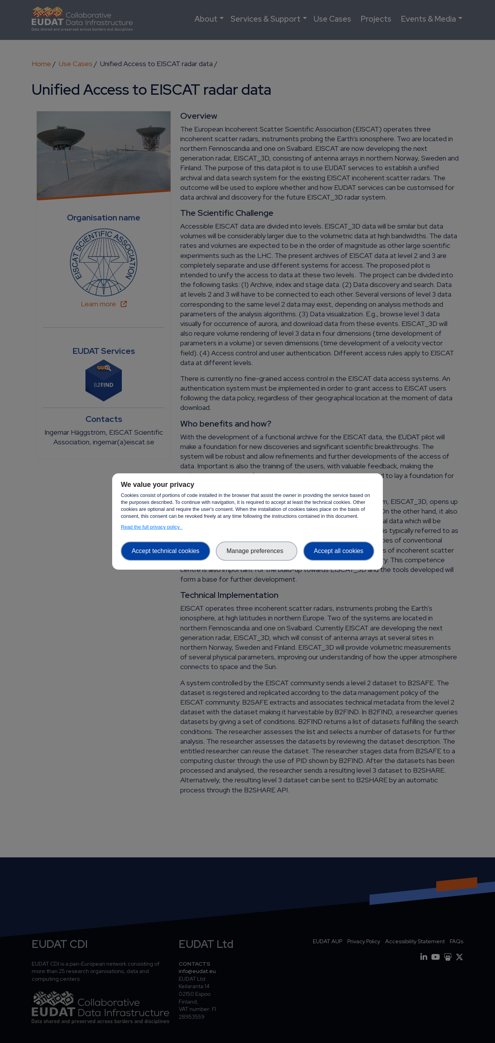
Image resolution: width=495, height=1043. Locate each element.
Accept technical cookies (165, 551)
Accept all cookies (339, 551)
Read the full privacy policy (151, 527)
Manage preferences (257, 551)
